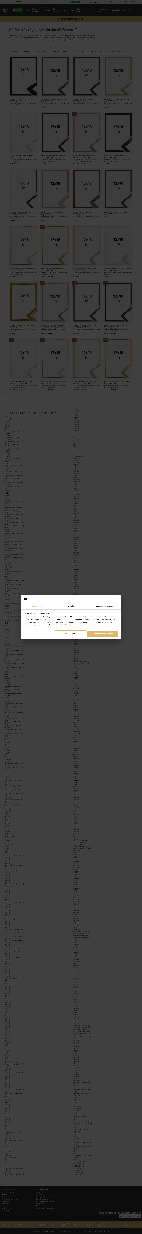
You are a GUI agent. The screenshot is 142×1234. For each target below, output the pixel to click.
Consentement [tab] (37, 606)
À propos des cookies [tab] (104, 606)
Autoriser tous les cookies (102, 634)
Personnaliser (71, 634)
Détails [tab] (71, 606)
